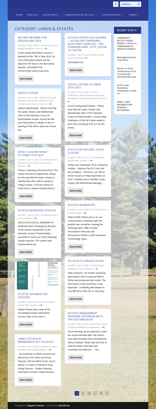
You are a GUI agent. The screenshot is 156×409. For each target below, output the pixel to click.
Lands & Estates (24, 218)
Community (45, 45)
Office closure (28, 93)
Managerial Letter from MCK (126, 58)
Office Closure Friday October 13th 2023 (33, 153)
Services (38, 48)
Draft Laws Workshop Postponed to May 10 (127, 89)
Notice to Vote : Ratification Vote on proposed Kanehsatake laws (127, 72)
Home (19, 14)
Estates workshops (81, 205)
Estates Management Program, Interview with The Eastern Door (85, 316)
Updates (33, 305)
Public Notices (32, 104)
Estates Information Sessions (33, 295)
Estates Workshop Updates (37, 210)
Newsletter (29, 48)
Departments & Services (79, 14)
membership (32, 100)
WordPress (64, 405)
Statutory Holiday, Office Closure (86, 151)
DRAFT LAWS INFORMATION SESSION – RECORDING (124, 106)
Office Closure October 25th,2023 (84, 86)
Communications (111, 14)
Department (45, 97)
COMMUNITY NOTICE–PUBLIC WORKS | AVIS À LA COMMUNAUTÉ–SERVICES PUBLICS (127, 43)
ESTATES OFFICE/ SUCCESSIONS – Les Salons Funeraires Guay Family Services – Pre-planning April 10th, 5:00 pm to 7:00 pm (87, 44)
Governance (50, 14)
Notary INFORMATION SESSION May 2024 (32, 39)
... (95, 393)
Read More (26, 78)
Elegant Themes (36, 405)
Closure (94, 92)
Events (54, 215)
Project (81, 268)
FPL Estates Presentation (86, 261)
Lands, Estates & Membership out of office (36, 340)
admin (23, 45)
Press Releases (45, 163)
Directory (33, 14)
